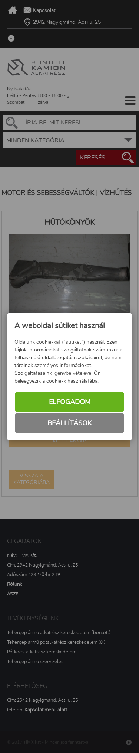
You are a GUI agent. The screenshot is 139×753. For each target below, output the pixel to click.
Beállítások (69, 423)
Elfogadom (69, 401)
